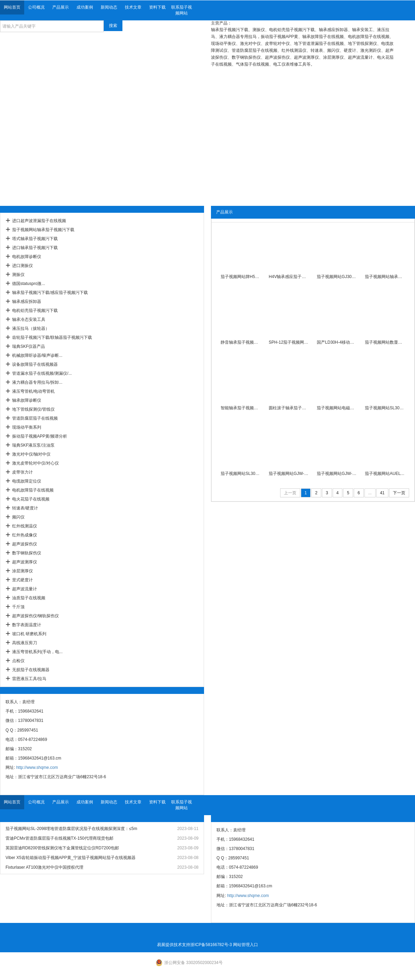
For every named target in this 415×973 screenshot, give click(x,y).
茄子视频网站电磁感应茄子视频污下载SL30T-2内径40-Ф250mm (337, 408)
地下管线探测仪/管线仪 (33, 409)
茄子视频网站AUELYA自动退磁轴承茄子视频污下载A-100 (385, 473)
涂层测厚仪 (22, 571)
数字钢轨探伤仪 (26, 553)
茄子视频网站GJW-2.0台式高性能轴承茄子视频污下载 (289, 473)
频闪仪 (18, 517)
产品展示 (60, 7)
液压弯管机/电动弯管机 (33, 391)
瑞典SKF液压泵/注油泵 (33, 445)
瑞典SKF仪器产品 (28, 346)
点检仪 (18, 660)
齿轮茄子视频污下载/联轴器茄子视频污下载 (52, 337)
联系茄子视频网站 (181, 10)
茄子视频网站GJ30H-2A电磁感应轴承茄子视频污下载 (337, 276)
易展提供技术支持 (173, 944)
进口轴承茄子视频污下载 (35, 247)
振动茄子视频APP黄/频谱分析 (39, 436)
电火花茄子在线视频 (30, 499)
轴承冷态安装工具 (28, 319)
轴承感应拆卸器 (26, 301)
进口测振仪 (22, 265)
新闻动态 (109, 7)
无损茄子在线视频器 (30, 669)
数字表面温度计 (26, 624)
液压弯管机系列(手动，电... (37, 651)
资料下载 (157, 7)
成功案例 (84, 7)
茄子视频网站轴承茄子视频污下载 (43, 229)
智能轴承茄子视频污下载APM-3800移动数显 (241, 408)
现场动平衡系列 (26, 427)
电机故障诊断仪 (26, 256)
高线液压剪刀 (24, 642)
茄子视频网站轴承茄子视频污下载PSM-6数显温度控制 (385, 276)
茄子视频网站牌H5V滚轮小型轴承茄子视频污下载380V (241, 276)
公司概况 (36, 7)
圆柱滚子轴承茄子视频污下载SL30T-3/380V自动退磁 (289, 408)
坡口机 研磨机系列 (29, 633)
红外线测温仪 (24, 526)
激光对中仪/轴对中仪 (31, 454)
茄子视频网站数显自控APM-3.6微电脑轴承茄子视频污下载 (385, 342)
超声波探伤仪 (24, 544)
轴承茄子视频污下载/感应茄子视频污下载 (50, 292)
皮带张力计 (22, 472)
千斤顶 (18, 606)
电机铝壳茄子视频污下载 (35, 310)
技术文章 (133, 7)
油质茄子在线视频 (28, 597)
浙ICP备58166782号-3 (211, 944)
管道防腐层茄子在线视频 (35, 418)
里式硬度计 (22, 580)
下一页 (399, 492)
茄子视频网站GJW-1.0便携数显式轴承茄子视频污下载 (337, 473)
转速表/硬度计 (25, 508)
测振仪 (18, 274)
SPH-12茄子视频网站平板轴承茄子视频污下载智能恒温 (289, 342)
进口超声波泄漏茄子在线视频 (39, 220)
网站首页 (12, 7)
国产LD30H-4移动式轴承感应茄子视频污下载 (337, 342)
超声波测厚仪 (24, 562)
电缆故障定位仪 (26, 481)
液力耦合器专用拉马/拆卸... (37, 382)
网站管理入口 (245, 944)
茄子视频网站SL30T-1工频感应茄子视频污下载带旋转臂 (241, 473)
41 (382, 492)
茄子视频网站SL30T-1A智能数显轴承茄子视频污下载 (385, 408)
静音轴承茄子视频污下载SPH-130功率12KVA (241, 342)
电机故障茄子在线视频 (33, 490)
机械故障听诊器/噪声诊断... (37, 355)
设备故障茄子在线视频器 (35, 364)
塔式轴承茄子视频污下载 (35, 238)
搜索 (113, 25)
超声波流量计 (24, 588)
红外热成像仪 (24, 535)
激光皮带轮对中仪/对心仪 (35, 463)
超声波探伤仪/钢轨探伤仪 (35, 615)
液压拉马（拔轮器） (30, 328)
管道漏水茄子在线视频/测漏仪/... (42, 373)
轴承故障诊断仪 (26, 400)
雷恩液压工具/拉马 (29, 678)
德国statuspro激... (28, 283)
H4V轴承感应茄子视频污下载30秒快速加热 (289, 276)
